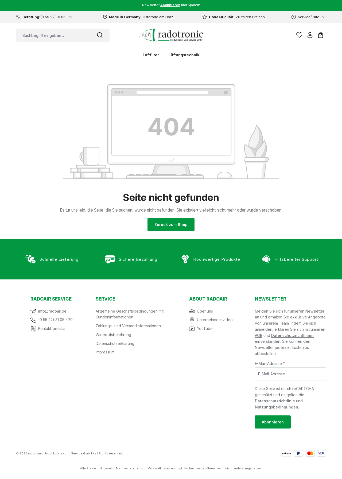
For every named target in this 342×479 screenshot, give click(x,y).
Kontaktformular (52, 328)
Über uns (205, 311)
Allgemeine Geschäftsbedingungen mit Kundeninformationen (130, 314)
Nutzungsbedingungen (276, 407)
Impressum (105, 352)
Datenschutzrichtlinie (275, 401)
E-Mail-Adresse (270, 363)
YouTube (205, 328)
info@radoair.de (52, 311)
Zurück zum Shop (171, 224)
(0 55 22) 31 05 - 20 (55, 319)
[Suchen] (100, 35)
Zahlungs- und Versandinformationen (128, 326)
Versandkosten (159, 468)
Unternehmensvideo (215, 319)
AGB (258, 335)
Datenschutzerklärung (115, 343)
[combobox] (53, 35)
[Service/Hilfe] (309, 17)
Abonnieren (273, 422)
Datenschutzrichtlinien (292, 335)
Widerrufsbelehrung (113, 334)
